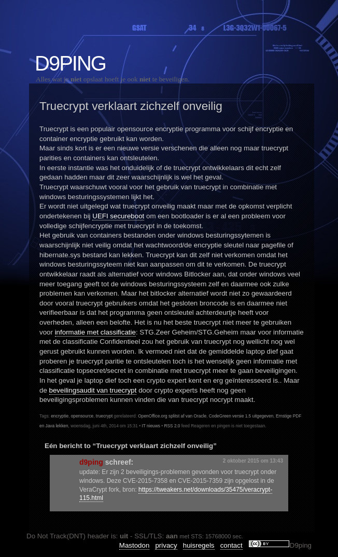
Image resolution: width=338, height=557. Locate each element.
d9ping (91, 462)
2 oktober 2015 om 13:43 (253, 461)
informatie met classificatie (95, 332)
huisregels (199, 545)
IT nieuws (151, 425)
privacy (166, 545)
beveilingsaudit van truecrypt (93, 390)
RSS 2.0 (172, 425)
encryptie (59, 416)
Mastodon (134, 545)
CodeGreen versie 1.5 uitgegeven (241, 416)
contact (231, 545)
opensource (82, 416)
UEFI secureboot (118, 216)
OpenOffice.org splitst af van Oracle (172, 416)
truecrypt (104, 416)
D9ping (70, 63)
